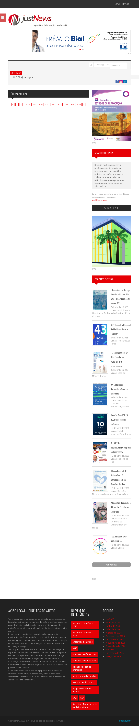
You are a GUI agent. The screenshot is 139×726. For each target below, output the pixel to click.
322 (53, 104)
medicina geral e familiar (84, 676)
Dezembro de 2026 (115, 646)
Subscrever (111, 207)
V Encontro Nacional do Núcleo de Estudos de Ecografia (121, 507)
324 (66, 104)
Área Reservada (121, 4)
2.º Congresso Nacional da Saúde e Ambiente (119, 389)
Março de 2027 (113, 656)
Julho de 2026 (113, 629)
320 (40, 104)
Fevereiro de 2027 (115, 652)
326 (79, 104)
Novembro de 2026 (115, 642)
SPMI (75, 697)
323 (60, 104)
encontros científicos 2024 (82, 634)
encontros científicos (82, 641)
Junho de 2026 (113, 625)
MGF (75, 648)
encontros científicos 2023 (82, 625)
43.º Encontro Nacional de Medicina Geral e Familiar (121, 329)
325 (72, 104)
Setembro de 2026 (115, 636)
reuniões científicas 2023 (84, 660)
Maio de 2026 (113, 622)
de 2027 (110, 649)
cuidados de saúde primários (82, 668)
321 (47, 104)
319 (34, 104)
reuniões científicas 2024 (84, 654)
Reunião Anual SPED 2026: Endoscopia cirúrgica (119, 419)
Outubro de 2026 (114, 639)
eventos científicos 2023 (84, 682)
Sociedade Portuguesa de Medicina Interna (85, 706)
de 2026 (110, 619)
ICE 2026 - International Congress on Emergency (121, 447)
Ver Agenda (112, 564)
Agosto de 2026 (114, 632)
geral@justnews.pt (99, 200)
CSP (82, 697)
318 (28, 104)
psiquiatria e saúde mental (82, 690)
